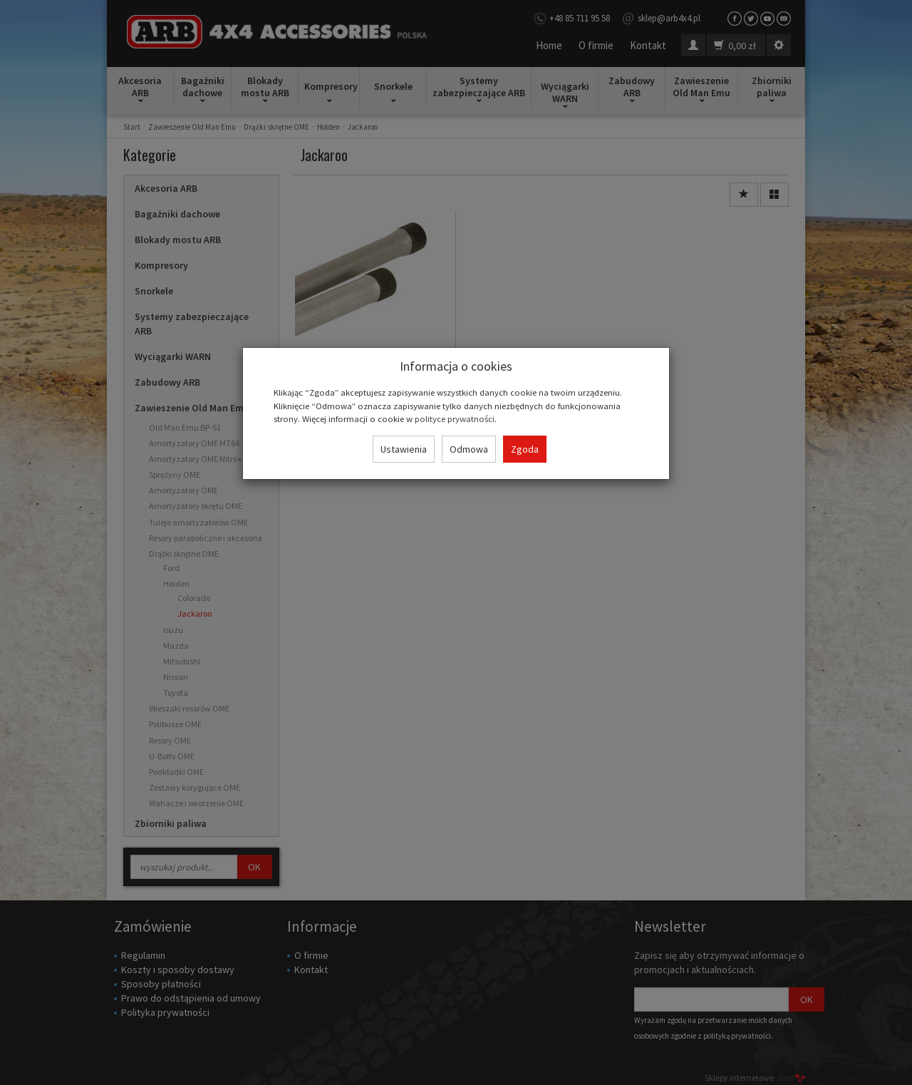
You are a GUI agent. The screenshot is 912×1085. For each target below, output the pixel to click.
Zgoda (525, 449)
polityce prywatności (454, 418)
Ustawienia (403, 449)
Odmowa (469, 449)
